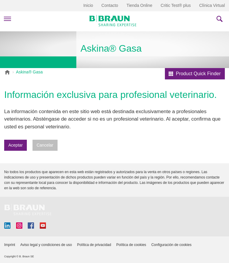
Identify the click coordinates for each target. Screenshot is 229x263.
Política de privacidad (94, 245)
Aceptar (15, 145)
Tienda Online (139, 5)
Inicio (88, 5)
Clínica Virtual (212, 5)
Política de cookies (131, 245)
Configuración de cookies (171, 245)
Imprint (9, 245)
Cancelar (45, 145)
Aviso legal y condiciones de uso (46, 245)
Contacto (109, 5)
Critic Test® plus (176, 5)
